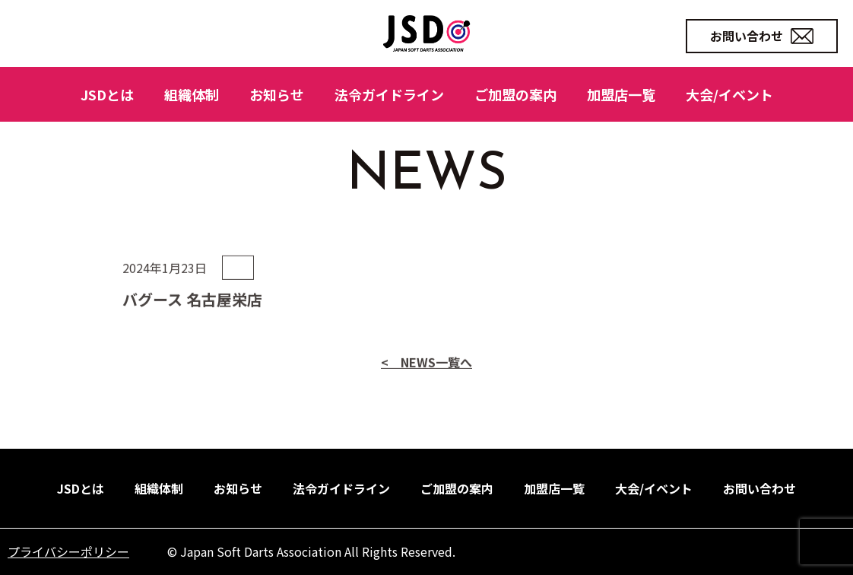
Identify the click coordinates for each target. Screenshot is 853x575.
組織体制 (191, 94)
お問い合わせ (761, 36)
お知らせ (276, 94)
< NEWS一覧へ (426, 398)
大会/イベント (729, 94)
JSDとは (107, 94)
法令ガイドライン (389, 94)
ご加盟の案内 (515, 94)
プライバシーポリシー (68, 551)
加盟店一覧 (621, 94)
